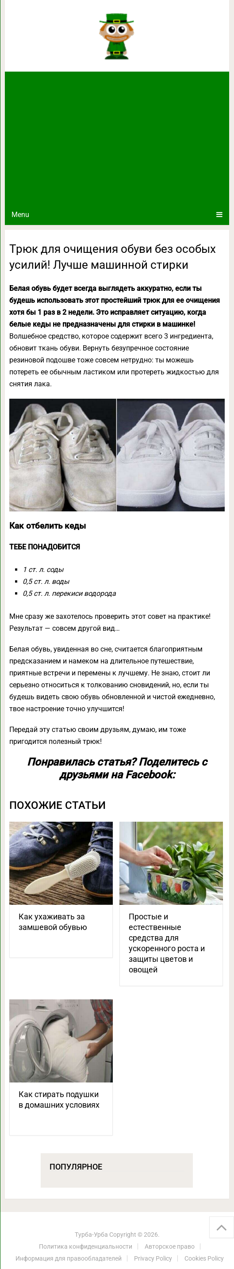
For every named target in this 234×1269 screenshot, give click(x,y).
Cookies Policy (204, 1258)
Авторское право (170, 1246)
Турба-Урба (91, 1234)
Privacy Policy (153, 1258)
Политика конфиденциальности (85, 1246)
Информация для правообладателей (68, 1258)
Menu (20, 214)
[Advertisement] (117, 138)
